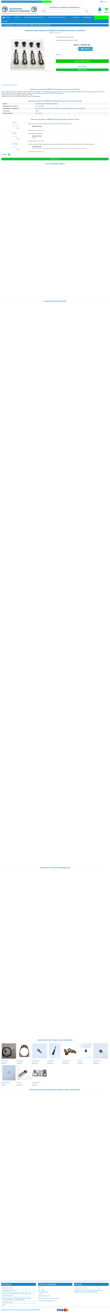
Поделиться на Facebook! (10, 85)
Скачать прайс (47, 1)
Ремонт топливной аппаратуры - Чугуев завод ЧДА (16, 1293)
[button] (18, 17)
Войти (99, 12)
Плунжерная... (51, 1061)
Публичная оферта (7, 1302)
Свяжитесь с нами (7, 1288)
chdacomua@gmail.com (49, 1300)
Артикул (51, 32)
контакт (30, 1)
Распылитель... (36, 1061)
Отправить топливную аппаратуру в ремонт (14, 1)
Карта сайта (37, 1)
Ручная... (19, 1082)
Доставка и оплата (7, 1295)
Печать (59, 54)
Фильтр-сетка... (66, 1061)
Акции (4, 1305)
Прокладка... (20, 1061)
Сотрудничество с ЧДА (8, 1290)
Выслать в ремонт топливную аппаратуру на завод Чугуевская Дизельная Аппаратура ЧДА (16, 1298)
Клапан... (80, 1061)
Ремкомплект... (5, 1061)
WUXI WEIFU (39, 113)
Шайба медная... (6, 1082)
